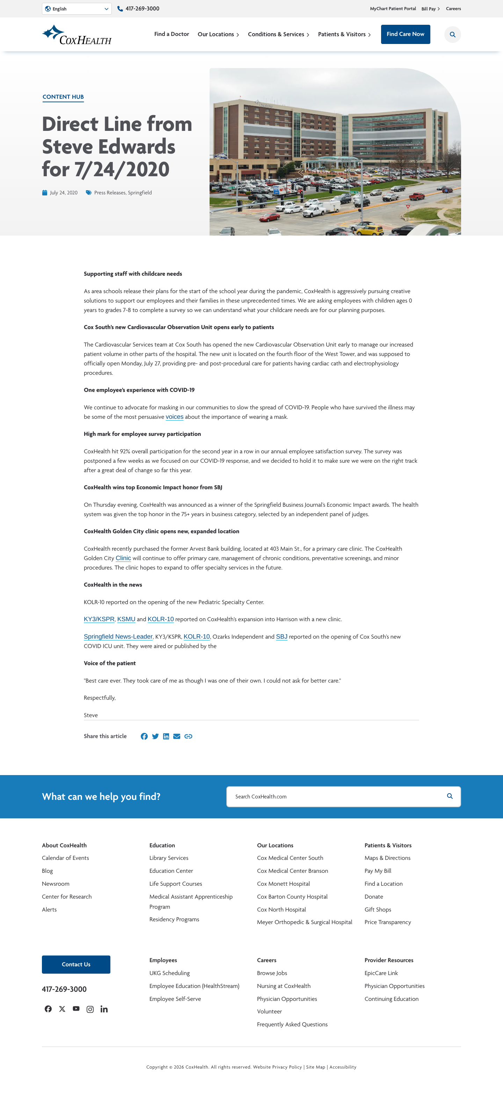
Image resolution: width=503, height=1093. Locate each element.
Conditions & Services (279, 34)
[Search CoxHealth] (452, 34)
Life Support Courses (176, 883)
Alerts (49, 909)
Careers (453, 9)
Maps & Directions (387, 858)
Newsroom (56, 883)
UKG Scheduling (170, 973)
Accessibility (343, 1067)
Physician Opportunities (287, 999)
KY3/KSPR (99, 619)
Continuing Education (392, 999)
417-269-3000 (142, 8)
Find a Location (384, 883)
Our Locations (219, 34)
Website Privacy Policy (277, 1067)
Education (162, 845)
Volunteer (269, 1011)
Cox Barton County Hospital (292, 896)
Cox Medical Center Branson (292, 871)
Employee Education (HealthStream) (194, 986)
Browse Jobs (272, 973)
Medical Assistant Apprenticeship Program (191, 901)
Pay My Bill (378, 871)
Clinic (123, 558)
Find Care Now (405, 34)
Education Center (171, 871)
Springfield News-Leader (118, 636)
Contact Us (76, 964)
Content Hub (63, 97)
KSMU (126, 619)
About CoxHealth (64, 845)
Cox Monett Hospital (283, 883)
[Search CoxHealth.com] (343, 796)
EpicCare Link (381, 973)
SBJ (281, 636)
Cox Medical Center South (290, 858)
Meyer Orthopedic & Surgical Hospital (304, 922)
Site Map (316, 1067)
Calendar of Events (65, 858)
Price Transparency (388, 922)
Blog (47, 871)
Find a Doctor (171, 34)
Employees (163, 960)
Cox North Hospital (281, 909)
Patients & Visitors (344, 34)
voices (174, 416)
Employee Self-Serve (175, 999)
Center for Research (67, 896)
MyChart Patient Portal (393, 9)
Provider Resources (389, 960)
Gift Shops (378, 909)
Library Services (169, 858)
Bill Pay (431, 9)
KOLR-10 (161, 619)
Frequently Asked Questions (292, 1024)
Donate (374, 896)
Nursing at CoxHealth (284, 986)
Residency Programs (174, 919)
